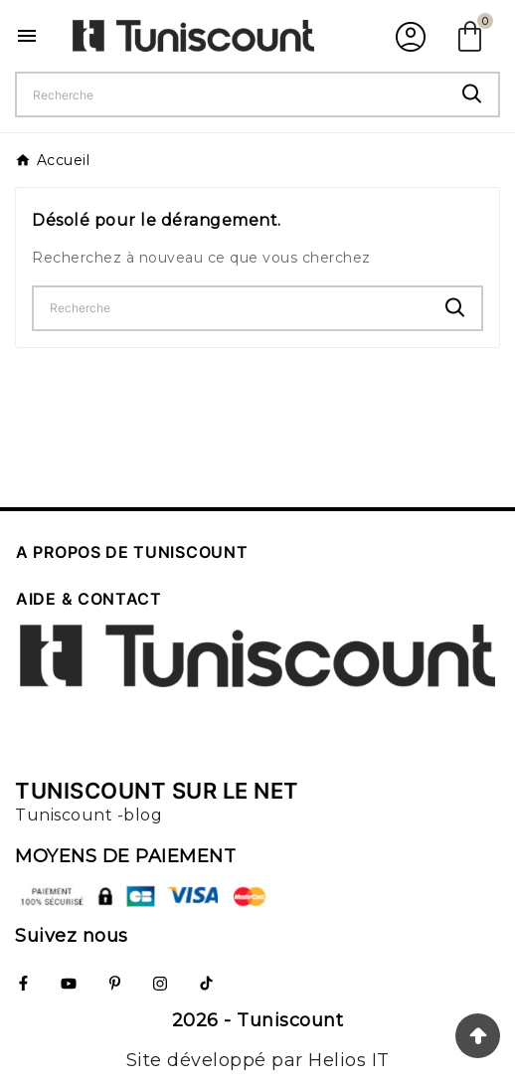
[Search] (472, 94)
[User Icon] (408, 36)
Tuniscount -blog (88, 815)
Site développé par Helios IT (258, 1060)
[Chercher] (231, 94)
